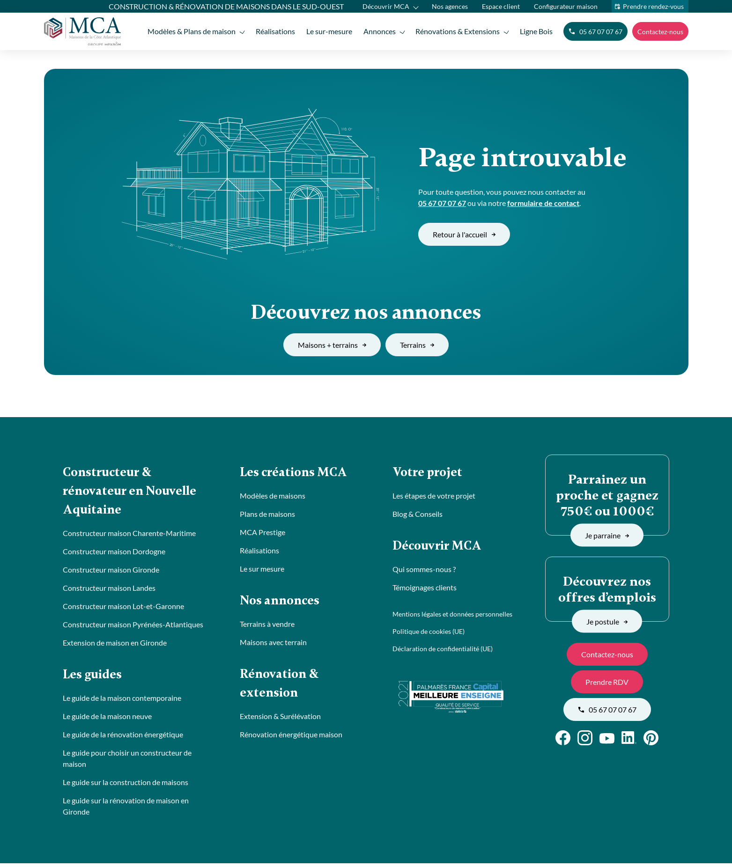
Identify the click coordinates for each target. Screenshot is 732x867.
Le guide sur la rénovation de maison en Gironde (126, 810)
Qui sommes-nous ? (424, 570)
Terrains (417, 344)
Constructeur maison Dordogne (114, 554)
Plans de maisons (267, 514)
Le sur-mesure (327, 31)
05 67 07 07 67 (595, 32)
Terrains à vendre (267, 625)
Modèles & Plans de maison (188, 31)
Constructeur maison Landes (109, 590)
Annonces (378, 31)
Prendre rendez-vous (653, 6)
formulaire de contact (543, 202)
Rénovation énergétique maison (291, 738)
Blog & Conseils (417, 514)
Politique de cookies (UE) (428, 633)
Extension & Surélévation (280, 719)
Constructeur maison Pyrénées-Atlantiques (133, 627)
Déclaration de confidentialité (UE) (442, 650)
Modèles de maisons (272, 496)
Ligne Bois (536, 31)
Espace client (501, 6)
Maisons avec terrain (273, 643)
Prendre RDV (606, 681)
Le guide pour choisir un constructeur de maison (127, 762)
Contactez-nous (660, 32)
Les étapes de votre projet (433, 496)
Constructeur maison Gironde (111, 572)
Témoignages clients (424, 589)
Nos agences (450, 6)
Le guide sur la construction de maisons (125, 785)
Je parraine (607, 534)
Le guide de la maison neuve (107, 719)
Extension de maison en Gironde (115, 645)
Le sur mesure (262, 569)
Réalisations (272, 31)
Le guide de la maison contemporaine (122, 701)
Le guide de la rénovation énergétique (123, 738)
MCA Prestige (262, 533)
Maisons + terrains (332, 344)
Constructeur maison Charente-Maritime (129, 535)
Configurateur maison (566, 6)
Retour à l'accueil (464, 234)
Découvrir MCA (385, 6)
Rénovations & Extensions (457, 31)
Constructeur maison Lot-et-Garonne (123, 608)
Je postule (607, 621)
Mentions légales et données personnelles (452, 616)
